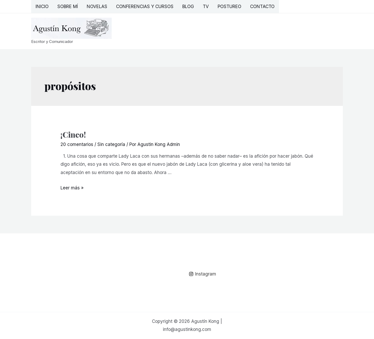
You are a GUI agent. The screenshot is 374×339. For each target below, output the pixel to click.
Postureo (229, 6)
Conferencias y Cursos (144, 6)
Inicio (42, 6)
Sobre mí (67, 6)
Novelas (97, 6)
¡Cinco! (73, 134)
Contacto (262, 6)
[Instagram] (202, 274)
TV (206, 6)
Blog (188, 6)
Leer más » (72, 187)
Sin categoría (111, 144)
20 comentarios (77, 144)
